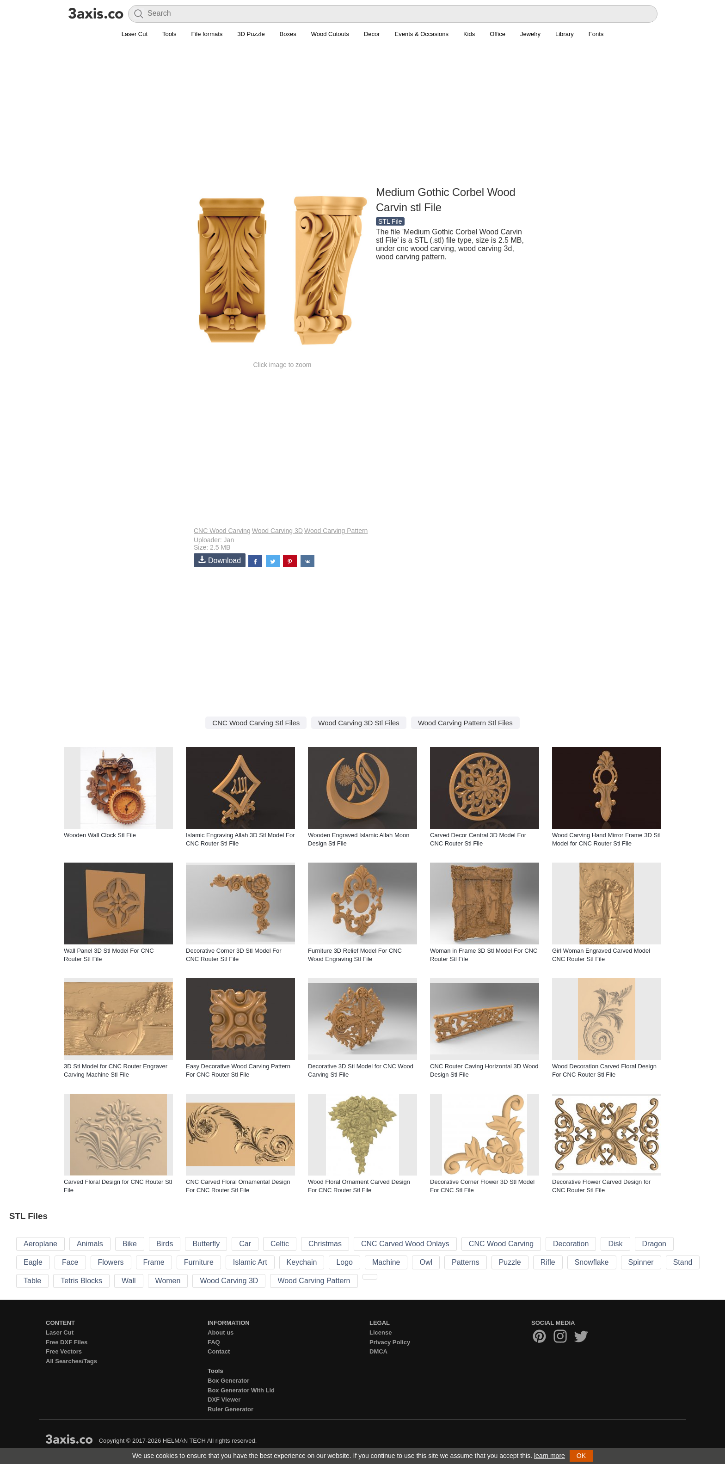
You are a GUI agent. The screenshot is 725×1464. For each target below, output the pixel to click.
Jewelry (530, 34)
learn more (549, 1455)
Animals (90, 1244)
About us (220, 1332)
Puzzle (510, 1262)
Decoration (571, 1244)
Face (70, 1262)
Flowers (111, 1262)
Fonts (596, 34)
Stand (683, 1262)
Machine (386, 1262)
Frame (154, 1262)
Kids (469, 34)
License (380, 1332)
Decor (372, 34)
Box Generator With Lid (241, 1390)
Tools (169, 34)
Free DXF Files (66, 1342)
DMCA (378, 1351)
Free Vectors (64, 1351)
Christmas (325, 1244)
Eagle (33, 1262)
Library (564, 34)
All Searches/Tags (71, 1361)
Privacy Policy (389, 1342)
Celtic (279, 1244)
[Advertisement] (362, 116)
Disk (615, 1244)
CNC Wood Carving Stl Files (256, 723)
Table (32, 1281)
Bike (130, 1244)
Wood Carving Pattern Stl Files (465, 723)
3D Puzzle (250, 34)
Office (497, 34)
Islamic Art (250, 1262)
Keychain (302, 1262)
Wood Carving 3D (277, 530)
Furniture (199, 1262)
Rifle (548, 1262)
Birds (164, 1244)
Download (219, 560)
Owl (425, 1262)
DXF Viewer (224, 1399)
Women (168, 1281)
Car (245, 1244)
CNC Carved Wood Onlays (405, 1244)
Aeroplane (40, 1244)
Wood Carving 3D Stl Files (358, 723)
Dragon (654, 1244)
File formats (206, 34)
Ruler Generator (230, 1409)
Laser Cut (134, 34)
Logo (344, 1262)
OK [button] (581, 1455)
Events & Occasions (422, 34)
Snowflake (592, 1262)
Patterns (465, 1262)
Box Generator (228, 1380)
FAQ (214, 1342)
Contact (219, 1351)
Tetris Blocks (81, 1281)
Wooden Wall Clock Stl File (100, 835)
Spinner (641, 1262)
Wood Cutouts (330, 34)
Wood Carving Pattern (336, 530)
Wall (129, 1281)
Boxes (288, 34)
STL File (390, 221)
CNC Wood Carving (222, 530)
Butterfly (206, 1244)
